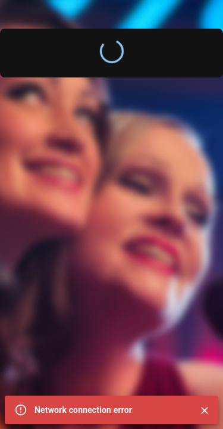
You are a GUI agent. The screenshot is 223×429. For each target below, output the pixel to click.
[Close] (204, 410)
